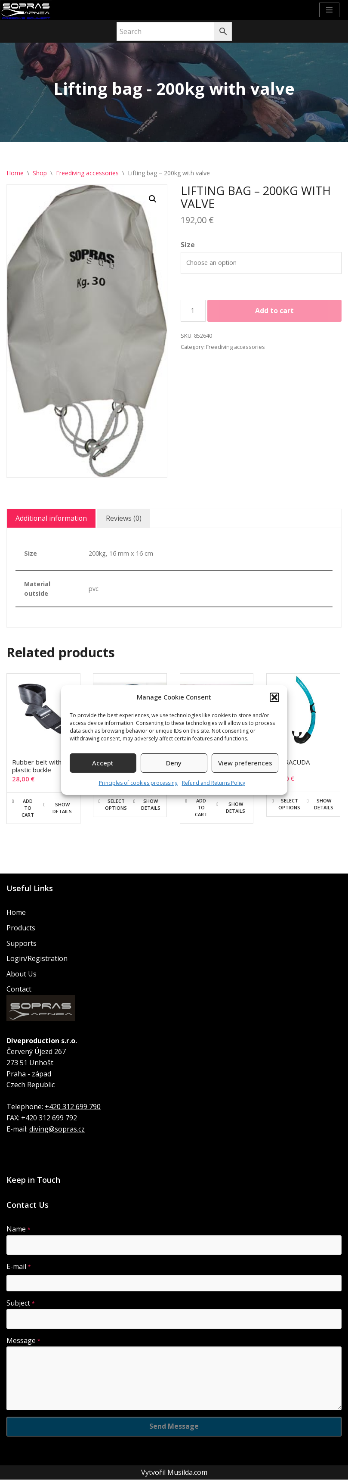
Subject (20, 1303)
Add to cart (274, 310)
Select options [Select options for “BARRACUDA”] (289, 804)
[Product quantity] (193, 311)
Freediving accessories (87, 173)
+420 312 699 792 (49, 1118)
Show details (62, 808)
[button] (274, 697)
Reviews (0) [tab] (125, 518)
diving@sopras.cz (57, 1129)
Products (20, 928)
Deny (174, 763)
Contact (18, 989)
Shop (40, 173)
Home (15, 173)
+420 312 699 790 (73, 1107)
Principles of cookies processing (138, 783)
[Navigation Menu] (329, 10)
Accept (103, 763)
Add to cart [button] (28, 808)
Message (23, 1341)
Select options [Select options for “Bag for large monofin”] (116, 804)
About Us (21, 974)
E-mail (18, 1267)
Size (188, 245)
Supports (21, 943)
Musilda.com (187, 1472)
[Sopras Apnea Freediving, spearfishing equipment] (26, 10)
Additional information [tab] (51, 518)
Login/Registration (37, 959)
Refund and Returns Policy (213, 783)
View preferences (245, 763)
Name (18, 1229)
